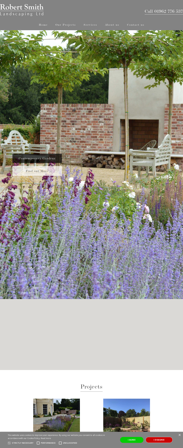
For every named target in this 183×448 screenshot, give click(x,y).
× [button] (179, 435)
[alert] (91, 440)
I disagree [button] (159, 440)
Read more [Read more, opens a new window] (46, 438)
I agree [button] (131, 440)
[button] (66, 25)
